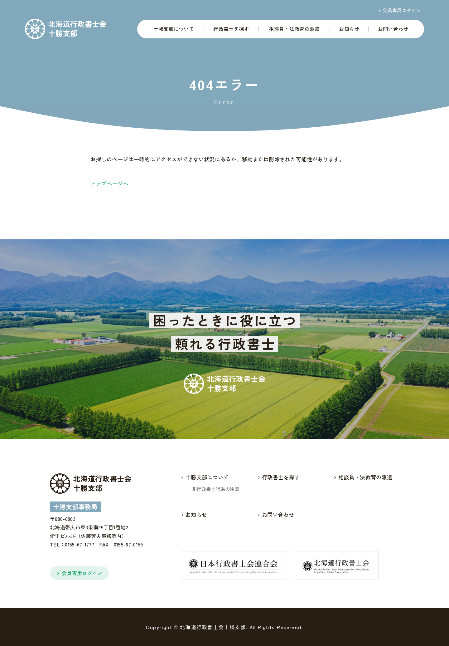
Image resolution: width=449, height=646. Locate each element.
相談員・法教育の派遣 (294, 28)
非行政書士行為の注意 (215, 489)
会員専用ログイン (402, 10)
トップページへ (109, 183)
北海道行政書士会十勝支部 (77, 28)
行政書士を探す (231, 28)
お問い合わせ (393, 28)
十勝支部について (173, 28)
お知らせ (349, 28)
